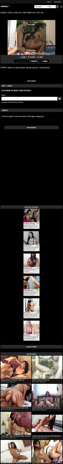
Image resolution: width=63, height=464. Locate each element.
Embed (44, 61)
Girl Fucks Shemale (19, 67)
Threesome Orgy (44, 67)
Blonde (10, 67)
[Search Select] (51, 7)
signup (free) (39, 116)
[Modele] (29, 98)
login (33, 116)
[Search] (41, 7)
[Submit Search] (57, 6)
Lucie (24, 57)
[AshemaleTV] (5, 7)
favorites (33, 61)
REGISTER (57, 2)
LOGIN (49, 2)
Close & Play (31, 50)
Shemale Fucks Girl (32, 67)
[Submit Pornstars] (59, 98)
